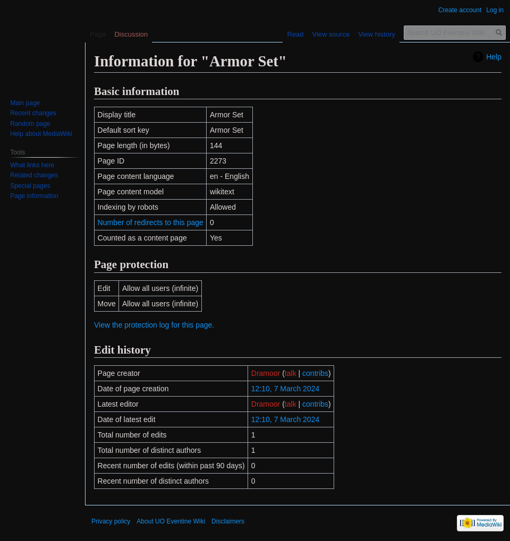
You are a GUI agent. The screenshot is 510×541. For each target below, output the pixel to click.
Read (295, 34)
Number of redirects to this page (150, 222)
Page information (34, 196)
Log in (495, 10)
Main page (25, 103)
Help (494, 57)
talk (290, 373)
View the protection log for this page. (154, 325)
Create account (459, 10)
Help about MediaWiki (41, 134)
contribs (315, 373)
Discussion (131, 34)
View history (376, 34)
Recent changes (33, 113)
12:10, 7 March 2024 (285, 388)
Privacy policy (110, 521)
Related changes (34, 175)
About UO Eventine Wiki (171, 521)
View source (331, 34)
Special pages (30, 186)
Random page (30, 123)
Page (98, 34)
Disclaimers (227, 521)
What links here (32, 165)
